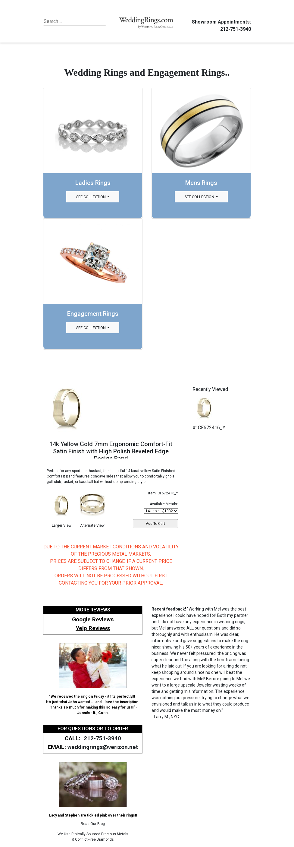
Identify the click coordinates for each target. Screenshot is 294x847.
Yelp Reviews (93, 628)
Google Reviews (93, 619)
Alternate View (92, 525)
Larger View (61, 525)
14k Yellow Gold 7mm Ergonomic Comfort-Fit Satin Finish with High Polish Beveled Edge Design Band (110, 451)
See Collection (91, 197)
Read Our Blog (93, 824)
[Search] (71, 21)
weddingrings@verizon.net (102, 747)
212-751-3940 (234, 29)
